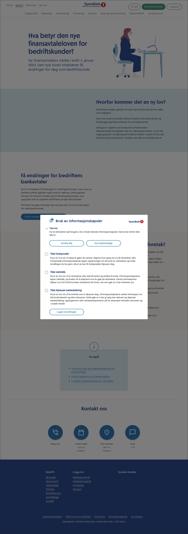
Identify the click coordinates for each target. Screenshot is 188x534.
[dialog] (94, 267)
